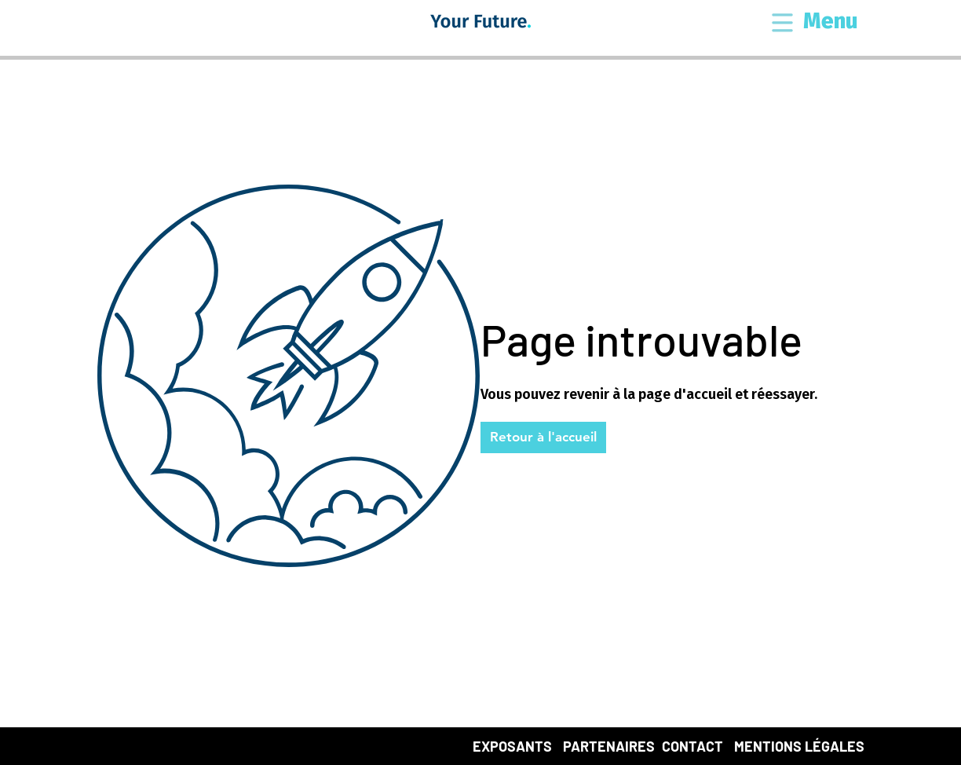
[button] (782, 24)
